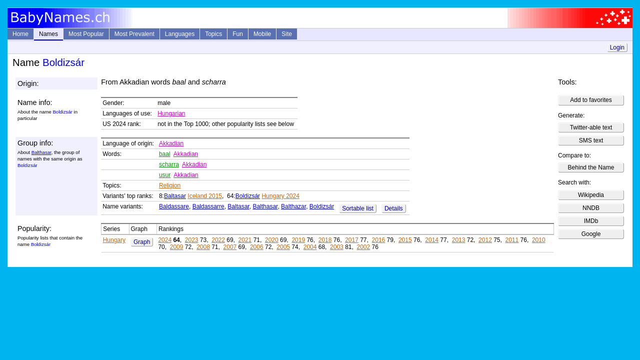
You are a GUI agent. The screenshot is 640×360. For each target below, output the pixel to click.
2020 (271, 240)
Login (617, 47)
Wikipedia (591, 195)
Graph (142, 242)
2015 (405, 240)
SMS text (591, 140)
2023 (191, 240)
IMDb (591, 221)
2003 (337, 247)
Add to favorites (591, 100)
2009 (177, 247)
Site (287, 34)
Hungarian (171, 113)
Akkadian (171, 143)
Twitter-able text (591, 127)
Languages (179, 34)
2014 (431, 240)
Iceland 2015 (205, 196)
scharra (169, 164)
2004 (310, 247)
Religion (169, 185)
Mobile (262, 34)
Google (591, 234)
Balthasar (42, 152)
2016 (379, 240)
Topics (213, 34)
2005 (283, 247)
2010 (539, 240)
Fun (237, 34)
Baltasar (175, 196)
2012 (485, 240)
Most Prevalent (134, 34)
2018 (325, 240)
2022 (218, 240)
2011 (512, 240)
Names (48, 34)
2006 (257, 247)
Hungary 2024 (280, 196)
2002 (363, 247)
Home (20, 34)
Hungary (114, 240)
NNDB (591, 208)
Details (393, 208)
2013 (459, 240)
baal (164, 154)
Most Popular (86, 34)
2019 (298, 240)
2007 (230, 247)
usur (164, 175)
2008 (203, 247)
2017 (351, 240)
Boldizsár (248, 196)
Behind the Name (591, 167)
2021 (245, 240)
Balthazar (293, 206)
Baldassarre (208, 206)
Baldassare (174, 206)
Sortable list (358, 208)
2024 (165, 240)
